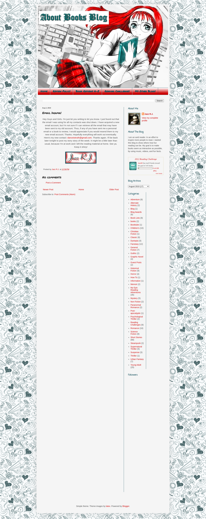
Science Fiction (134, 332)
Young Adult (136, 365)
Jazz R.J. (149, 114)
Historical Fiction (135, 269)
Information (136, 281)
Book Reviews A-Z (87, 91)
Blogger (125, 506)
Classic (134, 237)
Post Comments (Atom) (65, 194)
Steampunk (136, 343)
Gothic (133, 253)
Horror (133, 274)
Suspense (135, 352)
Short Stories (136, 337)
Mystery (134, 298)
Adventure (135, 199)
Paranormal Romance (136, 306)
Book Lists (135, 218)
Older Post (114, 189)
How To (134, 277)
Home (43, 91)
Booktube (135, 225)
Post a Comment (53, 183)
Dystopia (134, 241)
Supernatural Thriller (136, 347)
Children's (135, 228)
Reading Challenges (117, 91)
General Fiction (134, 248)
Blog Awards (136, 212)
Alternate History (135, 204)
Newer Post (48, 189)
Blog (133, 209)
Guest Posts (136, 262)
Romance (135, 328)
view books (159, 173)
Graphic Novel (137, 257)
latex (108, 506)
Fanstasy (135, 244)
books (133, 221)
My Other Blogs (145, 91)
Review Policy (61, 91)
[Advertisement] (136, 448)
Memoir (134, 284)
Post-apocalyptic (136, 312)
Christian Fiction (134, 232)
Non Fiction (136, 302)
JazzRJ (140, 163)
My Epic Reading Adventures (136, 290)
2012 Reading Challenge (146, 159)
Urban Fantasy (137, 359)
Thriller (134, 356)
